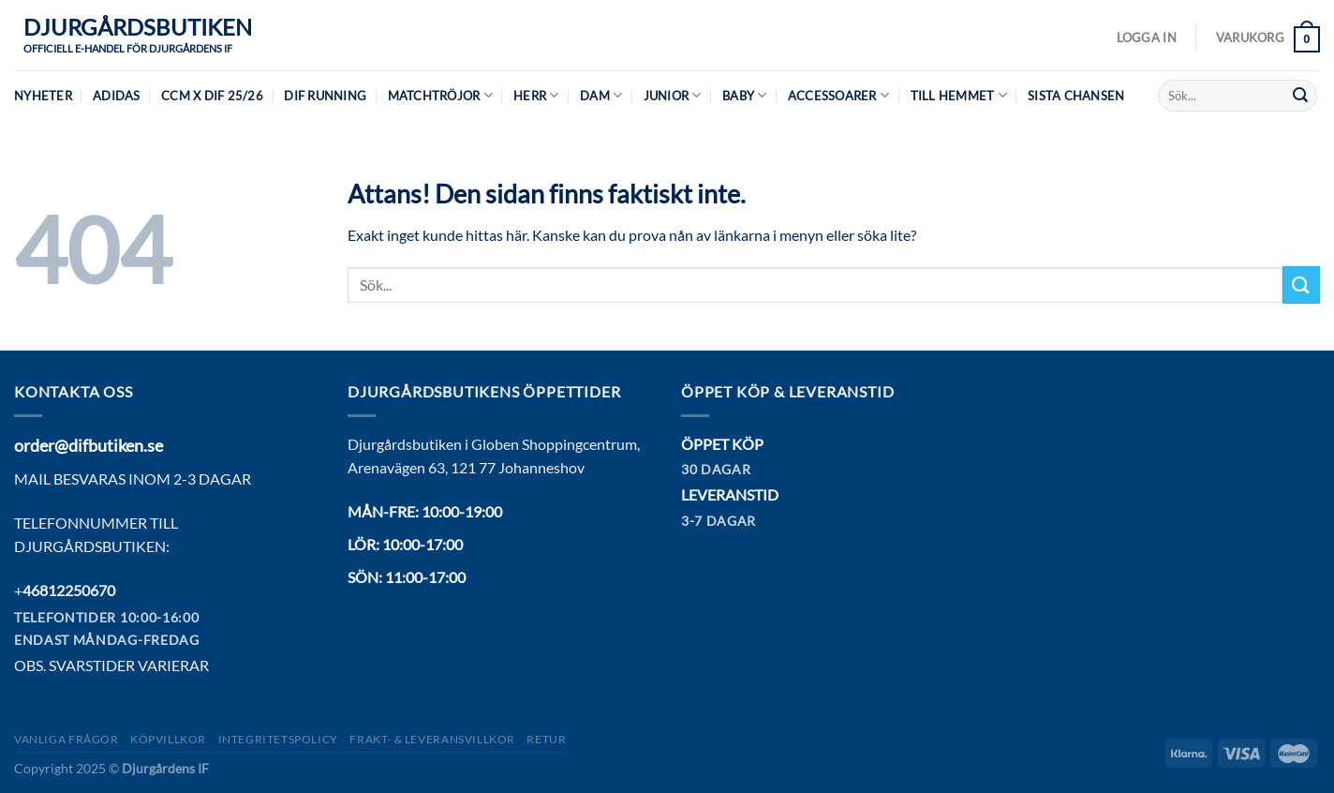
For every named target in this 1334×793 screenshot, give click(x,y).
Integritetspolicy (278, 739)
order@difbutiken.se (88, 445)
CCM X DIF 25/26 (212, 95)
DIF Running (325, 95)
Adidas (117, 95)
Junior (673, 95)
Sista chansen (1076, 95)
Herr (535, 95)
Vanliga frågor (66, 739)
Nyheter (43, 95)
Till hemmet (959, 95)
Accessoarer (838, 95)
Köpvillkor (168, 739)
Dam (601, 95)
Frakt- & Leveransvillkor (432, 739)
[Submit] (1300, 96)
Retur (546, 739)
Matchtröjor (440, 95)
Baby (744, 95)
